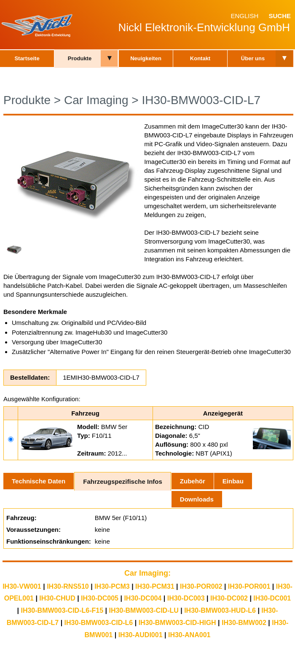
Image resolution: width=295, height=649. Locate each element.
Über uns (253, 58)
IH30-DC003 (186, 598)
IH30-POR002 (201, 586)
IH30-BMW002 (244, 622)
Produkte (79, 58)
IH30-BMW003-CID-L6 (98, 622)
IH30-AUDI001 (140, 634)
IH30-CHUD (57, 598)
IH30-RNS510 (68, 586)
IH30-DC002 (229, 598)
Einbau (233, 481)
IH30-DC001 (272, 598)
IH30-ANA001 (189, 634)
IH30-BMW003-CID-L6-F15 (62, 610)
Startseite (26, 58)
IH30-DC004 (142, 598)
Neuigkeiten (145, 58)
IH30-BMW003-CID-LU (143, 610)
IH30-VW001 (22, 586)
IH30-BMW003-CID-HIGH (177, 622)
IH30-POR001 (249, 586)
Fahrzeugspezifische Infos (122, 481)
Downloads (197, 499)
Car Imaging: (147, 573)
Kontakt (200, 58)
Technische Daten (38, 481)
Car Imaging (96, 100)
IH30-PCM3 (112, 586)
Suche (279, 15)
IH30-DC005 (99, 598)
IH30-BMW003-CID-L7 (201, 100)
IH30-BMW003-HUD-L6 (220, 610)
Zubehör (192, 481)
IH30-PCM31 (154, 586)
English (244, 15)
